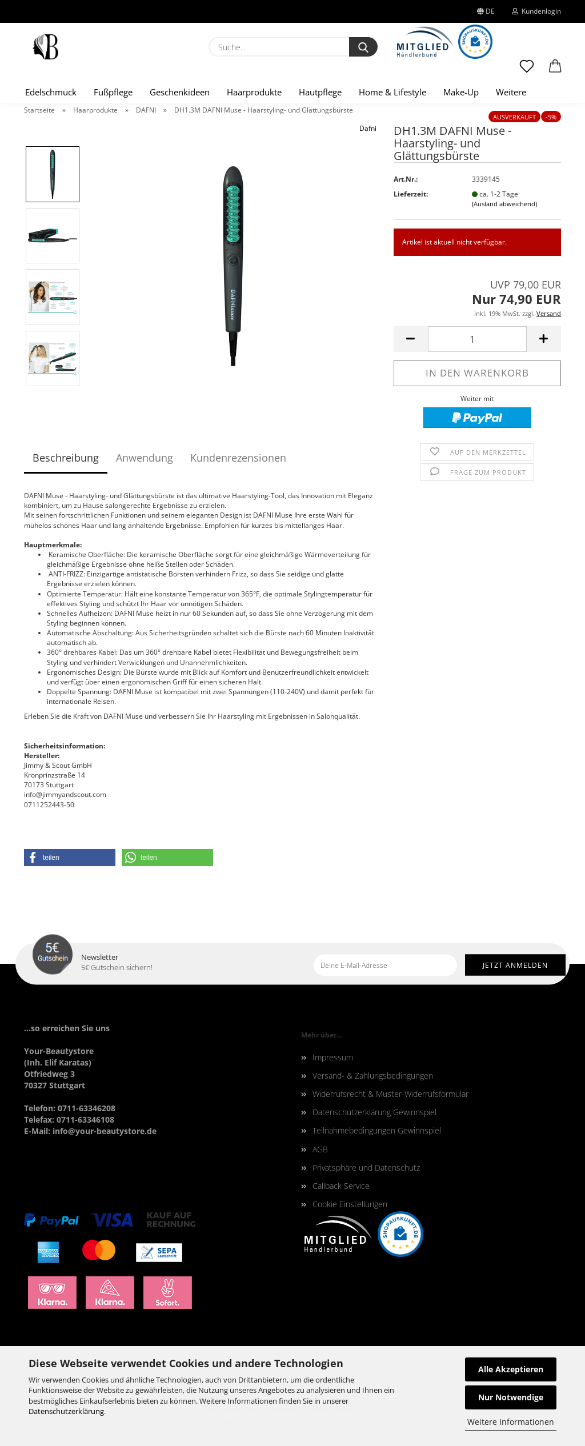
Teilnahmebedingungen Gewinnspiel (376, 1130)
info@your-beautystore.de (105, 1130)
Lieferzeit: (411, 194)
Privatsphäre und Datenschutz (366, 1167)
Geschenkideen (180, 92)
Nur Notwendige (510, 1397)
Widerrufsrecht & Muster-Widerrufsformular (390, 1093)
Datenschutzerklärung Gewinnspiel (374, 1112)
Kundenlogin (536, 11)
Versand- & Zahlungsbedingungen (372, 1075)
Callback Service (341, 1185)
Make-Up (461, 92)
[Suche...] (363, 47)
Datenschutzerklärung (66, 1411)
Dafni (367, 128)
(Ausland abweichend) (504, 203)
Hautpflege (320, 92)
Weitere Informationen (510, 1421)
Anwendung (144, 457)
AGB (320, 1149)
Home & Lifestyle (392, 92)
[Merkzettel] (526, 71)
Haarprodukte (254, 92)
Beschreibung (66, 457)
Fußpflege (113, 92)
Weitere (511, 92)
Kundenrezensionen (238, 457)
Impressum (332, 1057)
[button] (555, 71)
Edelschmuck (51, 92)
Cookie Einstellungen (349, 1204)
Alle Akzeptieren (510, 1369)
